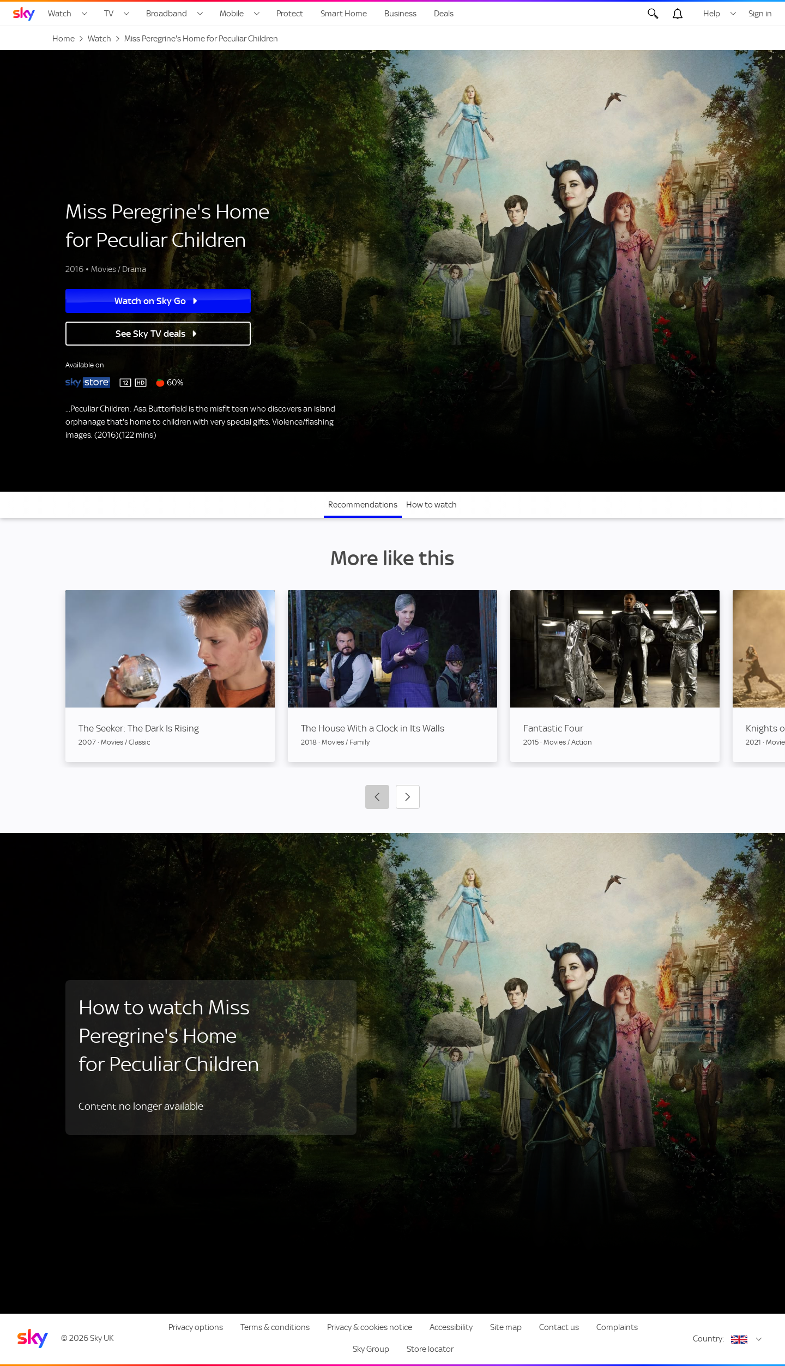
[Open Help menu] (733, 14)
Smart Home (344, 14)
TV (108, 14)
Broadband (166, 14)
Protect (289, 14)
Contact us (559, 1327)
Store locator (430, 1349)
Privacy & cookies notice (369, 1327)
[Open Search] (653, 14)
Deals (444, 14)
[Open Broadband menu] (200, 14)
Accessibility (451, 1327)
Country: (708, 1339)
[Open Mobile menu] (257, 14)
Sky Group (371, 1349)
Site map (506, 1327)
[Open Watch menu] (84, 14)
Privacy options (195, 1327)
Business (400, 14)
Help (711, 14)
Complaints (617, 1327)
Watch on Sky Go (155, 300)
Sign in (760, 14)
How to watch (431, 505)
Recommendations (362, 505)
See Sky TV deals (155, 333)
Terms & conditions (275, 1327)
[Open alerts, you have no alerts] (677, 14)
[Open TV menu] (126, 14)
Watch (59, 14)
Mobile (232, 14)
